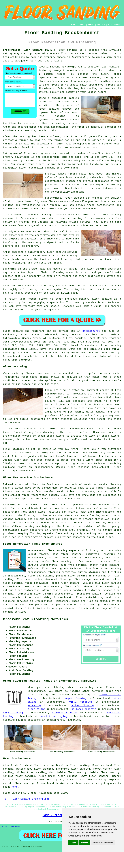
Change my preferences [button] (103, 842)
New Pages (15, 826)
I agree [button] (73, 842)
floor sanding (111, 568)
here (15, 787)
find (14, 765)
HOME (73, 25)
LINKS (81, 25)
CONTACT (101, 25)
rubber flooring (82, 705)
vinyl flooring (80, 702)
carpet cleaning (75, 698)
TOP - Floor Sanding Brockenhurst (26, 799)
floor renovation (36, 583)
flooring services (15, 601)
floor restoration (29, 579)
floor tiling (36, 709)
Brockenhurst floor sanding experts (53, 550)
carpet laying (13, 712)
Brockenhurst (91, 331)
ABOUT (91, 25)
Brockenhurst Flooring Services (35, 619)
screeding (34, 705)
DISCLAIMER (114, 25)
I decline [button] (84, 842)
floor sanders (21, 779)
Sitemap (5, 826)
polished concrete (84, 709)
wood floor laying (54, 716)
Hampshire (62, 601)
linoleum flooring (64, 712)
